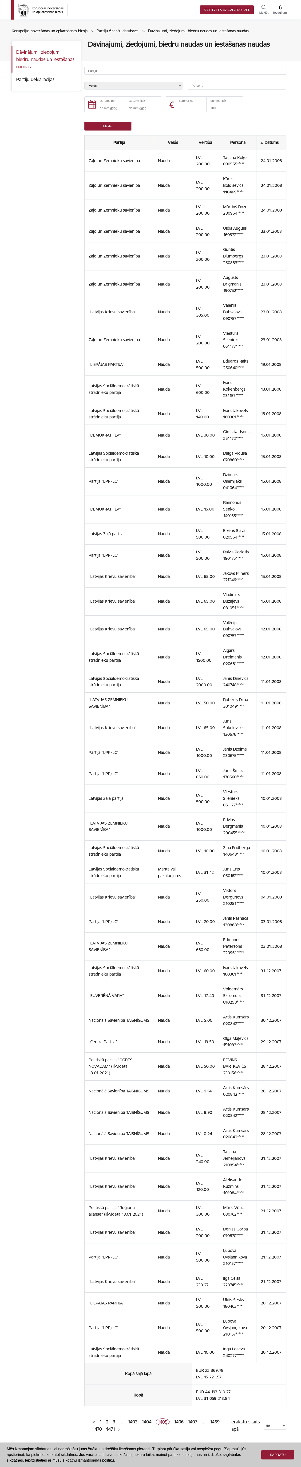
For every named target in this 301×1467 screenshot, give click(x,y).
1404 (146, 1422)
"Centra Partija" (103, 1041)
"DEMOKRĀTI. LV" (105, 435)
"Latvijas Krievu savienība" (112, 312)
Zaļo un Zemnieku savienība (114, 160)
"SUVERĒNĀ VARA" (106, 995)
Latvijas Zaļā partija (106, 533)
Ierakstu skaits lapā (245, 1425)
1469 (215, 1422)
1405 (162, 1422)
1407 (192, 1422)
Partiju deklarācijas (35, 79)
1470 (97, 1429)
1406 (179, 1422)
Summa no (186, 100)
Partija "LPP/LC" (104, 481)
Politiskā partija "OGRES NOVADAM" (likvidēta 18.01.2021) (110, 1066)
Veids (173, 142)
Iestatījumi (280, 9)
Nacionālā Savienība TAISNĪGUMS (119, 1020)
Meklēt (263, 9)
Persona (238, 142)
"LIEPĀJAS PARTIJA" (106, 364)
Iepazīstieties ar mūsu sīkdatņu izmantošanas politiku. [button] (70, 1460)
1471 (110, 1429)
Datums (272, 142)
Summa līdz (218, 100)
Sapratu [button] (278, 1455)
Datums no (107, 100)
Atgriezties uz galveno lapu (227, 10)
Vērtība (205, 142)
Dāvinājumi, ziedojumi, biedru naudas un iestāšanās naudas (45, 59)
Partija (119, 142)
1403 (133, 1422)
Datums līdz (137, 100)
